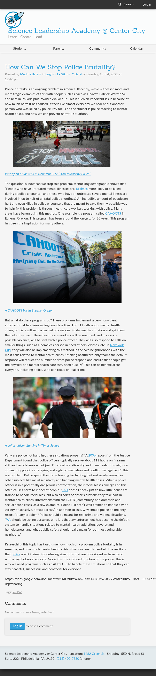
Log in (17, 626)
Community (97, 48)
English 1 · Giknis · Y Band (63, 74)
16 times (81, 188)
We (8, 519)
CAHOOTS (113, 213)
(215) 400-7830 (68, 658)
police (16, 554)
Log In (147, 4)
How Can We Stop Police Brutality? (60, 67)
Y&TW (17, 592)
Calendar (136, 48)
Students (19, 48)
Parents (58, 48)
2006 (92, 455)
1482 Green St (94, 653)
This (65, 490)
